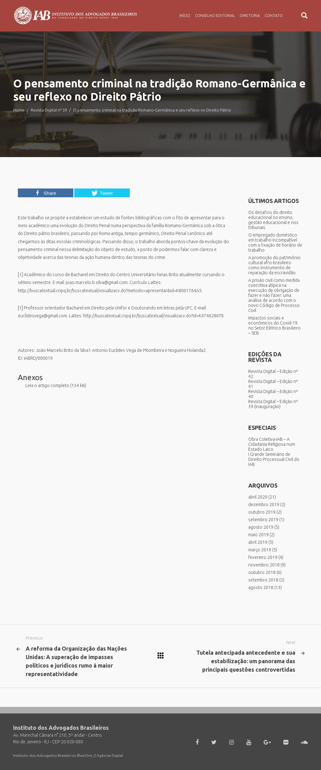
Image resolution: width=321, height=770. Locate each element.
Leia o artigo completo (47, 385)
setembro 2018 (263, 579)
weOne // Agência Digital (101, 755)
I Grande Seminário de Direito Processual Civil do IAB (273, 459)
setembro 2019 (263, 519)
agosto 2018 (260, 587)
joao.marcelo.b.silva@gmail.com (97, 282)
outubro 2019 (262, 512)
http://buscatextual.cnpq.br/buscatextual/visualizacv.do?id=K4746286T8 (153, 315)
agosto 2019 (260, 527)
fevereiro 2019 (262, 557)
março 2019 (259, 549)
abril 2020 (257, 497)
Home (18, 110)
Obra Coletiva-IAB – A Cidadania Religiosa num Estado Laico (271, 444)
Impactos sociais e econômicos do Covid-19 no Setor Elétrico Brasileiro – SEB (274, 325)
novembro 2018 (264, 564)
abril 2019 (257, 542)
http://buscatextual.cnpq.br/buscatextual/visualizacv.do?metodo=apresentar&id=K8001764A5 (110, 290)
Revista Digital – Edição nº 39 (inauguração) (273, 404)
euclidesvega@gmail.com (42, 315)
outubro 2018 (262, 572)
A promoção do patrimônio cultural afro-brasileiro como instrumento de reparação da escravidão (274, 265)
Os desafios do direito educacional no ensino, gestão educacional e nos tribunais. (273, 220)
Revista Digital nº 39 (49, 110)
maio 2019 (258, 534)
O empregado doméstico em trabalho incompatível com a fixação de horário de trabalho (275, 242)
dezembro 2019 (263, 504)
